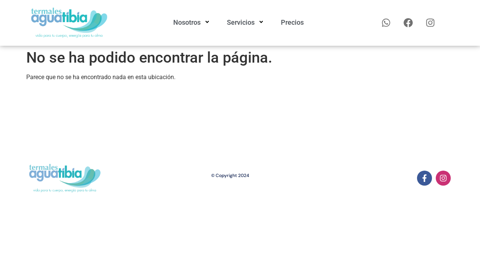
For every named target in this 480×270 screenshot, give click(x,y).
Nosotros (192, 22)
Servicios (246, 22)
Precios (292, 22)
